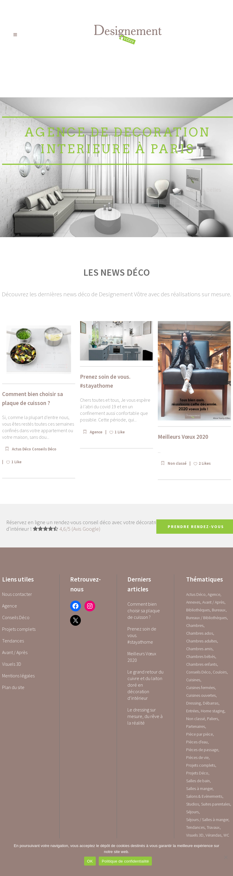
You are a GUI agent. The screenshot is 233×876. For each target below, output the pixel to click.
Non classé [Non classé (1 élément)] (195, 718)
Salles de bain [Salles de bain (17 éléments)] (198, 780)
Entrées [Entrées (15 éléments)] (192, 711)
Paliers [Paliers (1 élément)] (212, 718)
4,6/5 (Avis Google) (80, 528)
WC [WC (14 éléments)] (226, 835)
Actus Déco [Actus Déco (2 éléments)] (196, 594)
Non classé (177, 463)
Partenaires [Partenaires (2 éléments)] (195, 726)
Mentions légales (18, 676)
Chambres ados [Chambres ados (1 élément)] (199, 633)
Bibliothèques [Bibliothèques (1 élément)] (198, 610)
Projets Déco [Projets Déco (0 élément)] (197, 773)
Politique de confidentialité (125, 861)
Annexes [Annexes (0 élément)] (193, 602)
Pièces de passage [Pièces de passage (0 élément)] (202, 749)
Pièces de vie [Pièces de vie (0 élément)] (197, 757)
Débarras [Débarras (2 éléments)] (210, 703)
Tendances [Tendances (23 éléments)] (195, 827)
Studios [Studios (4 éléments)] (192, 804)
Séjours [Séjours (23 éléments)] (192, 811)
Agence (96, 432)
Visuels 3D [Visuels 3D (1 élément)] (194, 835)
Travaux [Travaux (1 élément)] (213, 827)
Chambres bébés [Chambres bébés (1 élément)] (200, 656)
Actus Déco (22, 449)
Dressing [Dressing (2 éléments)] (193, 703)
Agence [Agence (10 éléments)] (214, 594)
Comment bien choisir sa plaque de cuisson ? (143, 610)
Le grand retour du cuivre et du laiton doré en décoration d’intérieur (145, 685)
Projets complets (19, 629)
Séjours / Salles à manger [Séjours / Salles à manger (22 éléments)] (207, 819)
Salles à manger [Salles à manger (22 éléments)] (199, 788)
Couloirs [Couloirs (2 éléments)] (220, 672)
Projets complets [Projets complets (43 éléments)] (200, 765)
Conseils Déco (44, 449)
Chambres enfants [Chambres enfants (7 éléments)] (201, 664)
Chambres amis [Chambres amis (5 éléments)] (199, 648)
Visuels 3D (11, 664)
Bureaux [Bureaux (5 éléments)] (219, 610)
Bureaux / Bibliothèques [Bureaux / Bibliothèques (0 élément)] (206, 617)
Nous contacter (17, 594)
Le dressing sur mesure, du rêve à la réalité (145, 716)
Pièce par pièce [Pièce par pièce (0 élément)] (199, 734)
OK (90, 861)
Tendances (13, 641)
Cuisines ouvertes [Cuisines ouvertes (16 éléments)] (201, 695)
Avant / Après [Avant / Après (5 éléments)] (213, 602)
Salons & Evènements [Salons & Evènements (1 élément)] (204, 796)
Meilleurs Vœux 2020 (183, 436)
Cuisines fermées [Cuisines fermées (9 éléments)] (200, 687)
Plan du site (13, 687)
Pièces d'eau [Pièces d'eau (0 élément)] (197, 742)
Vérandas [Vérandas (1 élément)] (213, 835)
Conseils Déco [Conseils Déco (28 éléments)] (198, 672)
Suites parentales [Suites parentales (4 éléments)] (215, 804)
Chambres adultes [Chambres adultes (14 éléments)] (201, 641)
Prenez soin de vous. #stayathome (141, 635)
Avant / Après (14, 652)
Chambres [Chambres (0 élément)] (194, 625)
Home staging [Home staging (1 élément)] (212, 711)
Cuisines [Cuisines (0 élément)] (193, 679)
